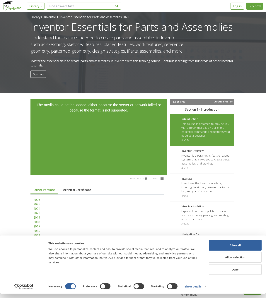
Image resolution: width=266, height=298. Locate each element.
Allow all (235, 249)
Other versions (44, 190)
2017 (36, 226)
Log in (237, 6)
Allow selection (235, 261)
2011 (36, 235)
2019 (36, 217)
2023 (36, 213)
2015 (36, 231)
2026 (36, 200)
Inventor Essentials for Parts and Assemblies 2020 (94, 17)
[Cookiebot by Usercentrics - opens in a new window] (24, 291)
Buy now (255, 6)
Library (34, 6)
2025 (36, 204)
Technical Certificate (76, 190)
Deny (235, 273)
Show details (193, 290)
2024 (36, 209)
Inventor (50, 17)
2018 (36, 222)
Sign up (38, 74)
